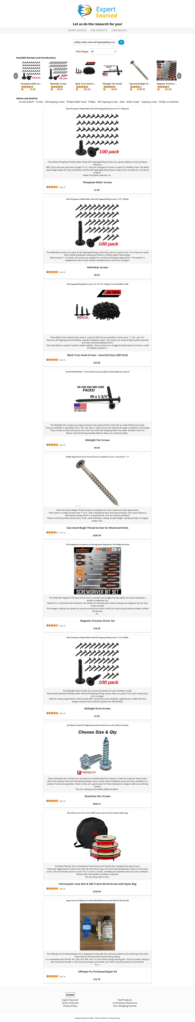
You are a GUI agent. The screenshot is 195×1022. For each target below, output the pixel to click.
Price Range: (82, 51)
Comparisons (119, 30)
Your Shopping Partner (125, 1005)
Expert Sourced (77, 30)
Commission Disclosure (125, 1002)
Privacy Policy (70, 1005)
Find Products (99, 30)
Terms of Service (70, 1002)
